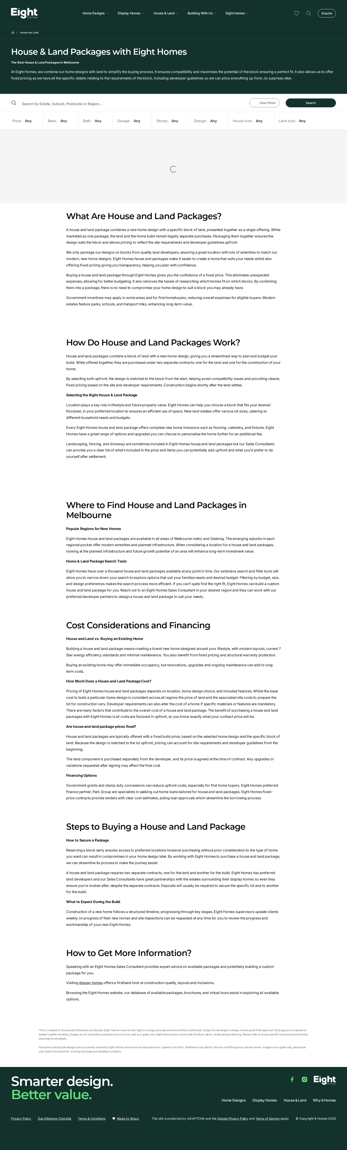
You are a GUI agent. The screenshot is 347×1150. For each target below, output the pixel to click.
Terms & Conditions (91, 1118)
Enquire (327, 13)
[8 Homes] (24, 13)
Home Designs (96, 13)
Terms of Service (268, 1118)
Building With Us (202, 13)
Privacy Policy (21, 1118)
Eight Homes (237, 13)
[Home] (12, 33)
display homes (91, 982)
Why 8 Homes (324, 1100)
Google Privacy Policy (232, 1118)
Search (311, 103)
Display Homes (131, 13)
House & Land (166, 13)
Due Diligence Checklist (54, 1118)
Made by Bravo (128, 1118)
